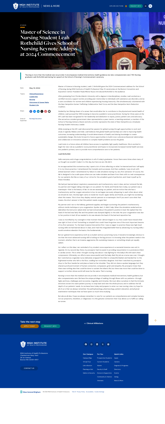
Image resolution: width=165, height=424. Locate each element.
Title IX (74, 392)
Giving (116, 377)
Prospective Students (104, 358)
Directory (117, 369)
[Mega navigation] (146, 6)
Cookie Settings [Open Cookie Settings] (99, 392)
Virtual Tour (87, 362)
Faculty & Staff (102, 369)
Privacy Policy (81, 392)
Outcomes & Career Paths (39, 102)
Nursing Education (35, 119)
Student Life (34, 105)
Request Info (50, 326)
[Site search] (150, 6)
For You (100, 354)
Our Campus (88, 354)
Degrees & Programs (121, 366)
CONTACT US (29, 368)
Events (116, 373)
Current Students (103, 362)
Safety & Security (89, 373)
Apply (116, 358)
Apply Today (29, 326)
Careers (117, 362)
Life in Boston (87, 366)
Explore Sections (118, 6)
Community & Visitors (104, 377)
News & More (51, 6)
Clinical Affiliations (95, 323)
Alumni (99, 366)
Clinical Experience (36, 94)
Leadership (33, 97)
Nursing (32, 100)
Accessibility (90, 392)
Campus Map (87, 358)
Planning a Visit (88, 369)
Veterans (100, 381)
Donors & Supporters (104, 373)
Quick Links (118, 354)
